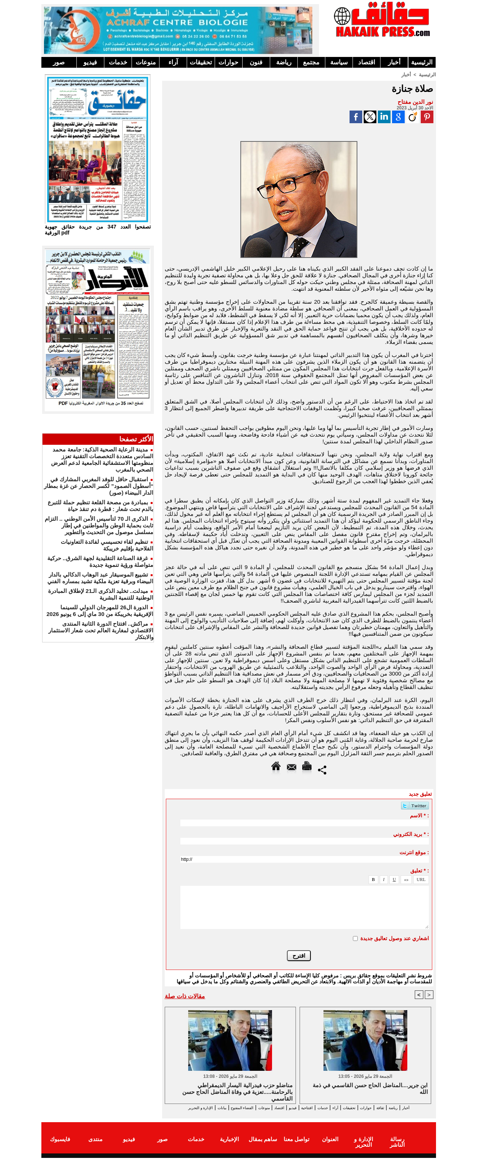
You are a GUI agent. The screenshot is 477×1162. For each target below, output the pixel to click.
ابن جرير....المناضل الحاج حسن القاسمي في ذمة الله (370, 1088)
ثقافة (392, 1107)
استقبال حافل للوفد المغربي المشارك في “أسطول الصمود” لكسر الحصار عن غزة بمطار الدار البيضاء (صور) (98, 486)
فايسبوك (60, 1145)
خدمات (118, 62)
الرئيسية (422, 62)
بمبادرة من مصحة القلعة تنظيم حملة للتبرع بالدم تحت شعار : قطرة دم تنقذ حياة (100, 505)
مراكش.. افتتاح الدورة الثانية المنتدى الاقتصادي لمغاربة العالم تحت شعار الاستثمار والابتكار (101, 630)
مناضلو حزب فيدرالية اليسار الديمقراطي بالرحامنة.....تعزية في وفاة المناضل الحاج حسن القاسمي (237, 1091)
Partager (322, 769)
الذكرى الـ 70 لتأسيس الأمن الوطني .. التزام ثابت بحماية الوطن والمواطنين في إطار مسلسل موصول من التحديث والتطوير (99, 525)
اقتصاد (366, 62)
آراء (173, 62)
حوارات (228, 62)
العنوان (330, 1145)
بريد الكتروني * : (411, 834)
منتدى (95, 1145)
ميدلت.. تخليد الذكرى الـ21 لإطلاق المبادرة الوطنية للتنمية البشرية (100, 594)
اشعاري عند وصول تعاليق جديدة (394, 938)
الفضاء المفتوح (201, 1107)
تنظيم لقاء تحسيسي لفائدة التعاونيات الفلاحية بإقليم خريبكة (107, 545)
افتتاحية (292, 1107)
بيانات (173, 1107)
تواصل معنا (296, 1145)
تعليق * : (419, 870)
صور (58, 62)
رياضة (283, 62)
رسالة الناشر (397, 1145)
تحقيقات (201, 62)
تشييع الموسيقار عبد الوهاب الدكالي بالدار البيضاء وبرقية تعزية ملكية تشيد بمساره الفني (100, 577)
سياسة (339, 62)
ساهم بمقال (263, 1145)
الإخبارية (229, 1145)
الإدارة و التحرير (297, 1114)
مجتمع (311, 62)
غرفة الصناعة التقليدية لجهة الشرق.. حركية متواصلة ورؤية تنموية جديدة (100, 561)
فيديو (90, 62)
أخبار (394, 62)
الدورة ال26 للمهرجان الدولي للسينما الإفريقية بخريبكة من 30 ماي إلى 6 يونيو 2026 (100, 610)
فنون (256, 62)
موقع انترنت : (414, 852)
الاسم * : (419, 815)
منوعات (146, 62)
